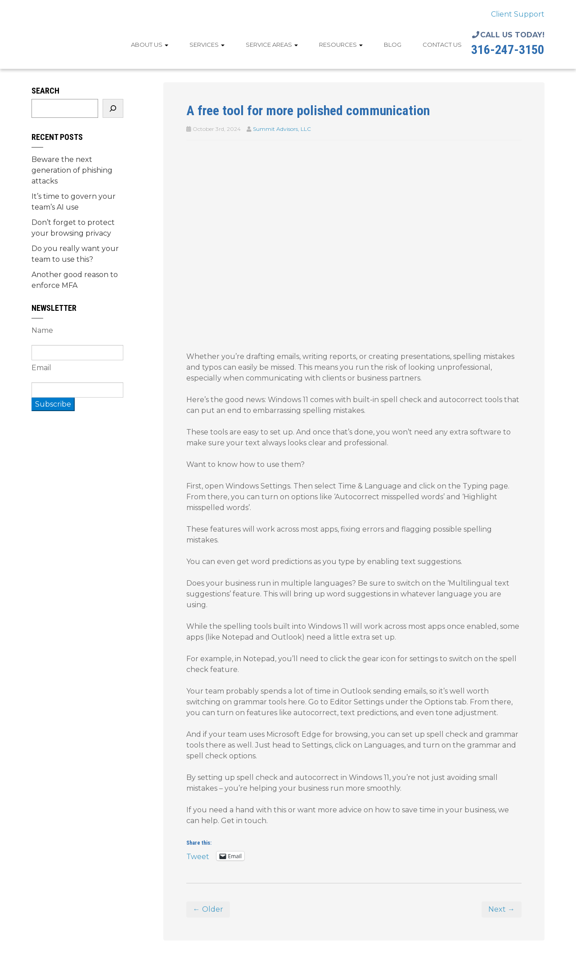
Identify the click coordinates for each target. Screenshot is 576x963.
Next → (501, 909)
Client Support (517, 14)
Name (42, 330)
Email (41, 367)
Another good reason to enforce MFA (75, 280)
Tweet (197, 856)
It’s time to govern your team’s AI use (74, 201)
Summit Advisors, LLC (282, 128)
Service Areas (272, 44)
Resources (341, 44)
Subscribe (53, 404)
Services (207, 44)
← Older (208, 909)
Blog (392, 44)
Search (45, 90)
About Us (149, 44)
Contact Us (442, 44)
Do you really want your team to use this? (75, 254)
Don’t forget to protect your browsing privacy (73, 227)
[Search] (113, 108)
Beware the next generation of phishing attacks (72, 170)
